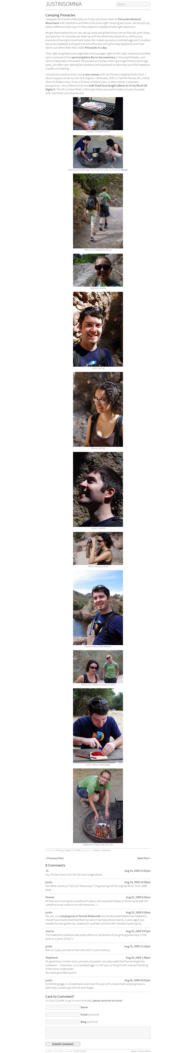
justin (48, 882)
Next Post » (144, 858)
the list (124, 169)
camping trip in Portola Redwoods (80, 916)
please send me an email (107, 1000)
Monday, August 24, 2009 (68, 850)
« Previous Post (54, 858)
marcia (49, 931)
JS (46, 871)
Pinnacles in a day (96, 47)
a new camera (91, 74)
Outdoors (106, 850)
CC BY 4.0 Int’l (79, 1051)
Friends (96, 850)
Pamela (50, 897)
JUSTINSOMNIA (63, 3)
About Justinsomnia (141, 1051)
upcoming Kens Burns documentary (93, 57)
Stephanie (51, 957)
